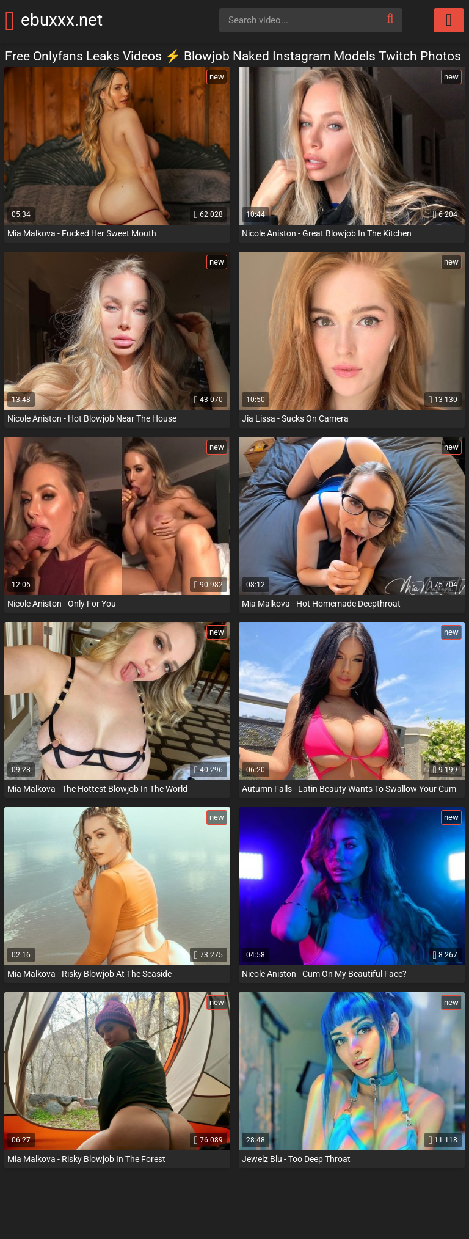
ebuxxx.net (79, 20)
